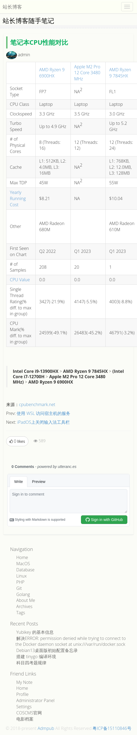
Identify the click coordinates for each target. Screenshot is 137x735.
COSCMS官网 (29, 713)
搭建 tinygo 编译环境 (36, 656)
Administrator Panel (35, 700)
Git (19, 588)
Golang (23, 594)
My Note (24, 682)
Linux (21, 576)
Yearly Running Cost (18, 198)
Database (25, 570)
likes (17, 441)
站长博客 (12, 6)
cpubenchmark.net (37, 404)
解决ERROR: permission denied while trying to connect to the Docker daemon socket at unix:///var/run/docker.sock (71, 641)
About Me (25, 600)
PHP (20, 582)
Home (22, 557)
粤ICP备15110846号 (111, 728)
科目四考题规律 (31, 663)
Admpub (46, 728)
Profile (22, 694)
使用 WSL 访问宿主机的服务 (43, 413)
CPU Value (20, 280)
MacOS (23, 564)
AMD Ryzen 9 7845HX (120, 73)
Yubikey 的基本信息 (35, 632)
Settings (24, 707)
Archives (24, 606)
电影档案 (25, 719)
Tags (20, 613)
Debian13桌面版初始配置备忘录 (47, 650)
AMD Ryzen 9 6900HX (52, 73)
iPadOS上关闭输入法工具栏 (43, 422)
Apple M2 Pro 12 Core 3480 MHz (87, 73)
